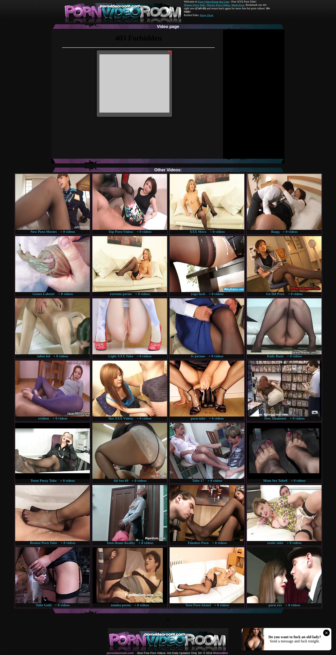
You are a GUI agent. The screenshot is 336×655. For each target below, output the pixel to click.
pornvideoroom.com (120, 653)
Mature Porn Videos (218, 4)
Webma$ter (220, 653)
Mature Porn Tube (194, 4)
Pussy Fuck (206, 15)
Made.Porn (237, 4)
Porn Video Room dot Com (213, 1)
